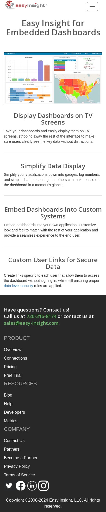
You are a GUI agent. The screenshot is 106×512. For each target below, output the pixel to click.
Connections (15, 358)
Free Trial (13, 375)
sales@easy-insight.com (31, 323)
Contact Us (14, 440)
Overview (12, 349)
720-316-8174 (41, 316)
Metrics (10, 421)
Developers (14, 412)
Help (8, 403)
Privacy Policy (17, 466)
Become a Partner (21, 458)
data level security (18, 286)
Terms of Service (19, 475)
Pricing (10, 367)
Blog (8, 395)
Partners (12, 449)
